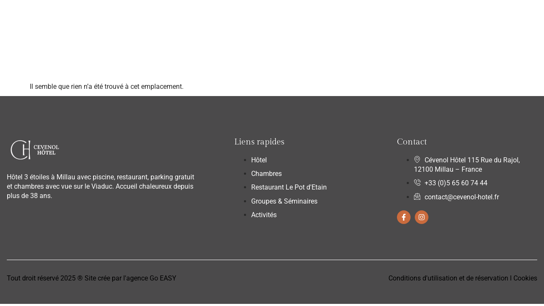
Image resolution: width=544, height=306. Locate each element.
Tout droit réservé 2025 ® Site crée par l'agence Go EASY (91, 278)
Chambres (185, 18)
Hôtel (146, 18)
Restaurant (236, 18)
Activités (357, 18)
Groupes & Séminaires (298, 18)
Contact (394, 18)
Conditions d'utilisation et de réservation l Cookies (462, 278)
